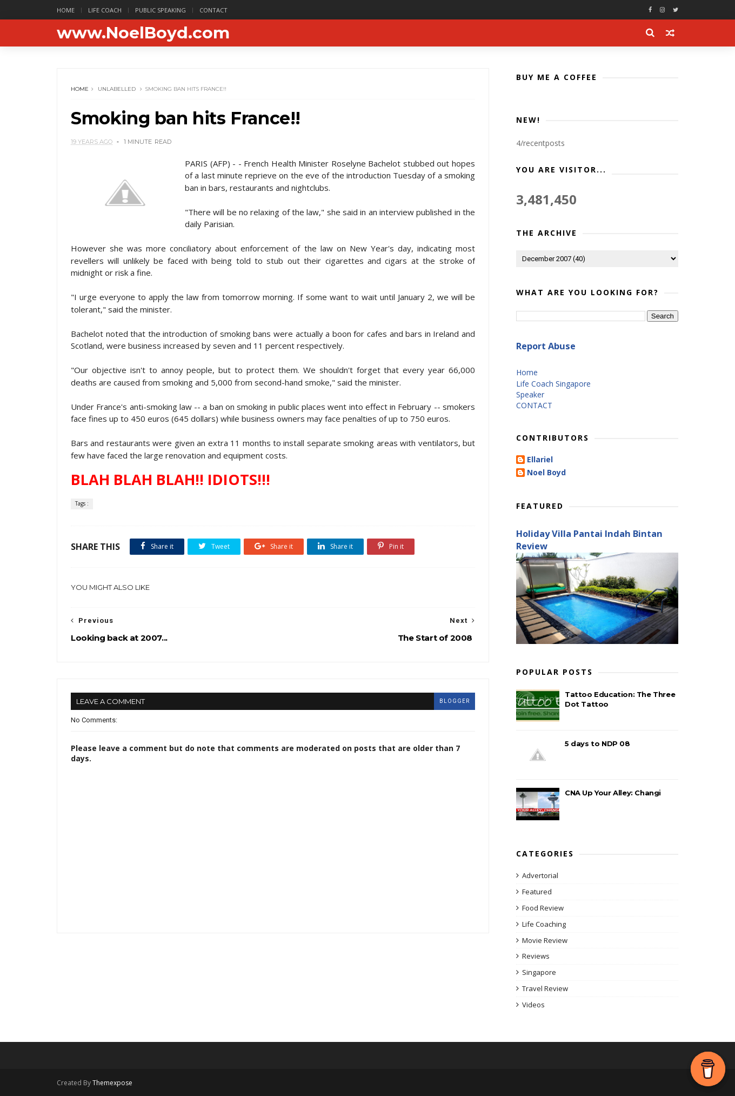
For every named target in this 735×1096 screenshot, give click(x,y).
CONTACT (534, 405)
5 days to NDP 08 (597, 743)
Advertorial (540, 875)
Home (66, 10)
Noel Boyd (546, 472)
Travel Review (545, 988)
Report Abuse (546, 346)
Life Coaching (544, 924)
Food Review (543, 908)
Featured (537, 891)
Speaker (530, 394)
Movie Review (544, 940)
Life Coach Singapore (553, 383)
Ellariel (540, 459)
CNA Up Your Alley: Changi (613, 792)
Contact (213, 10)
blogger (454, 701)
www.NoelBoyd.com (143, 33)
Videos (533, 1004)
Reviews (536, 956)
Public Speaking (160, 10)
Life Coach (105, 10)
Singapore (539, 972)
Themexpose (112, 1082)
